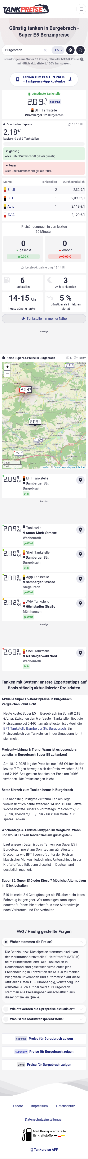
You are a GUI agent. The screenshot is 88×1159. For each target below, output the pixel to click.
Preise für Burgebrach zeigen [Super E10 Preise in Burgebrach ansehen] (44, 1051)
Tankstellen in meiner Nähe (44, 319)
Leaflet (45, 467)
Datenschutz (65, 1106)
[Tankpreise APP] (44, 1150)
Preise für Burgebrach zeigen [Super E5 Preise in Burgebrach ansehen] (44, 1038)
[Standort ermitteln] (70, 50)
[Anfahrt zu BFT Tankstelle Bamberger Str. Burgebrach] (80, 480)
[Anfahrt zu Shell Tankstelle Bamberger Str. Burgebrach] (80, 554)
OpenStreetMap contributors (69, 467)
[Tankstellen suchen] (80, 50)
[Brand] (26, 9)
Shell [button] (11, 190)
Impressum (39, 1106)
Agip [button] (11, 206)
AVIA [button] (11, 215)
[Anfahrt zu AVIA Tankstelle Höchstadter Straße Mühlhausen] (80, 603)
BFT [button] (11, 198)
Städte (18, 1106)
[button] (25, 391)
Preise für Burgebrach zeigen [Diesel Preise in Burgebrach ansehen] (44, 1064)
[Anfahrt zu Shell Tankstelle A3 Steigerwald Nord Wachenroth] (80, 653)
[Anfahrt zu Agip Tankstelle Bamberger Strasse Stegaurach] (80, 579)
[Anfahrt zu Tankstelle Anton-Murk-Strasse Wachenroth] (80, 529)
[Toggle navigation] (81, 9)
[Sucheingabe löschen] (45, 50)
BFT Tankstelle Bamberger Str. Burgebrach (34, 729)
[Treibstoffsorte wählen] (58, 50)
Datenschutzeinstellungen (44, 1119)
